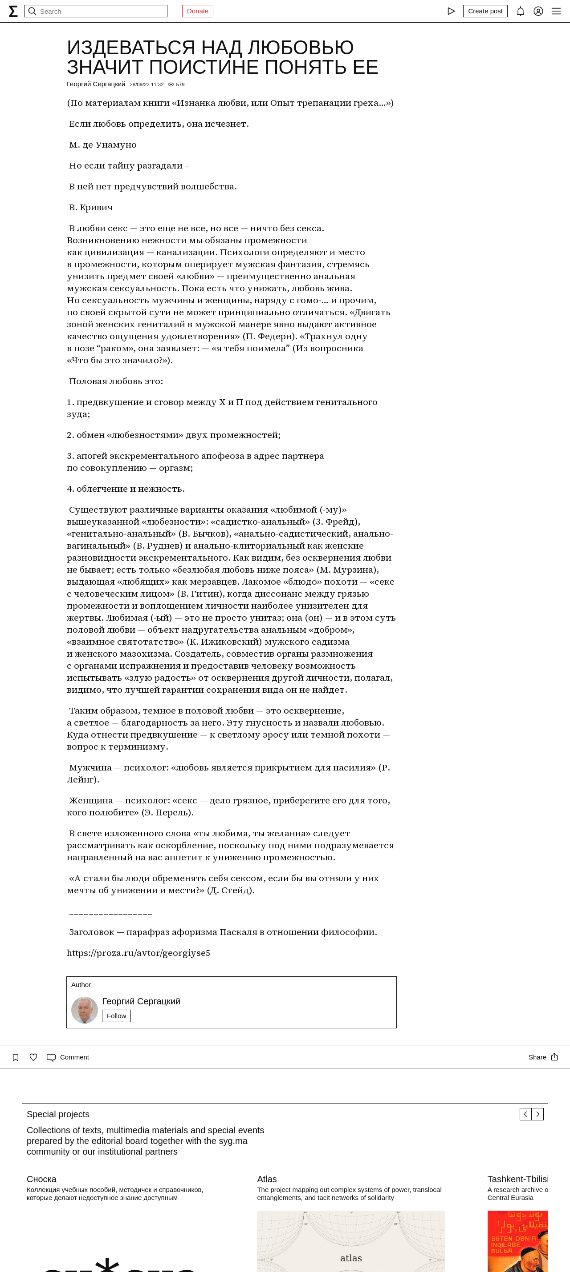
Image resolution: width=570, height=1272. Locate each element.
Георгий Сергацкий (96, 84)
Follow (116, 1015)
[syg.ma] (13, 11)
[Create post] (485, 11)
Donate (197, 11)
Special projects (58, 1114)
